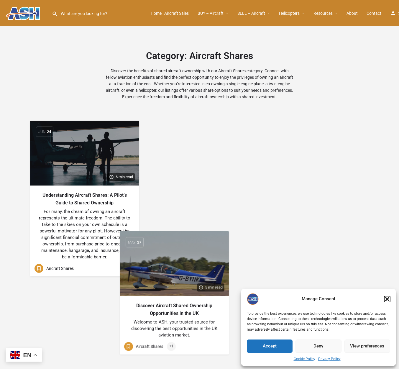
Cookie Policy (304, 359)
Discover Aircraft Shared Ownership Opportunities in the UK (200, 199)
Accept (270, 346)
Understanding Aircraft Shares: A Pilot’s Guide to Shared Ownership (84, 199)
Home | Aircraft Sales (170, 13)
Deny (318, 346)
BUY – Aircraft (211, 13)
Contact (374, 13)
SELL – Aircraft (251, 13)
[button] (387, 299)
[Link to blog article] (84, 153)
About (352, 13)
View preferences (367, 346)
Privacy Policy (329, 359)
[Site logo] (25, 12)
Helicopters (289, 13)
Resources (323, 13)
